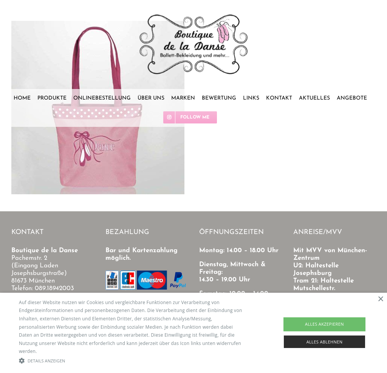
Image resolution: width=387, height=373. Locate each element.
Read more (50, 351)
